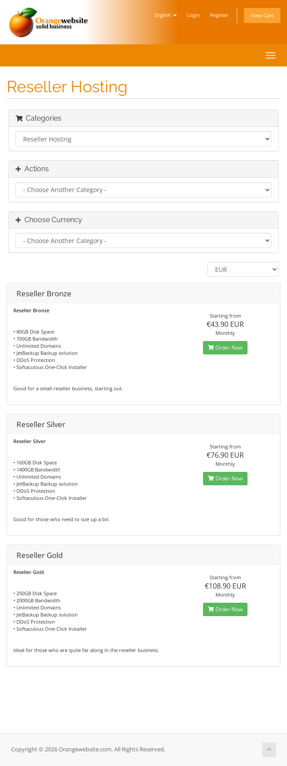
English (166, 15)
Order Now (225, 347)
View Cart (262, 15)
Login (193, 15)
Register (219, 15)
